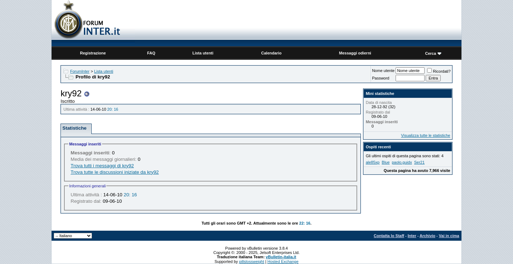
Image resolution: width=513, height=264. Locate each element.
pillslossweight (251, 261)
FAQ (151, 53)
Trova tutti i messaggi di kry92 (102, 165)
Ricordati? (439, 71)
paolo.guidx (402, 162)
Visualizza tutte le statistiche (425, 135)
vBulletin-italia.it (281, 257)
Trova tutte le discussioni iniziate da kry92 (115, 172)
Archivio (427, 236)
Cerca (430, 53)
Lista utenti (202, 53)
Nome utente (383, 70)
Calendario (271, 53)
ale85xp (373, 162)
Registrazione (93, 53)
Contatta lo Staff (389, 236)
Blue (385, 162)
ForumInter (79, 71)
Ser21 (419, 162)
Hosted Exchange (283, 261)
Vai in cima (449, 236)
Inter (412, 236)
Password (380, 78)
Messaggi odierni (355, 53)
